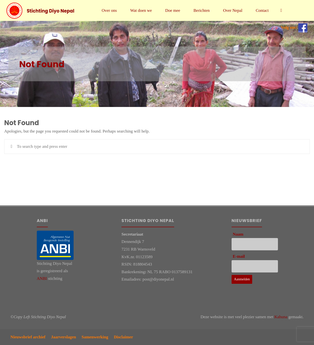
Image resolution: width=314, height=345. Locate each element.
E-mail (239, 256)
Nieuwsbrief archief (28, 337)
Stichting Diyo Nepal (50, 10)
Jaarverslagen (63, 337)
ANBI (42, 278)
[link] (281, 10)
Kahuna (281, 317)
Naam (238, 234)
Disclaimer (123, 337)
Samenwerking (95, 337)
